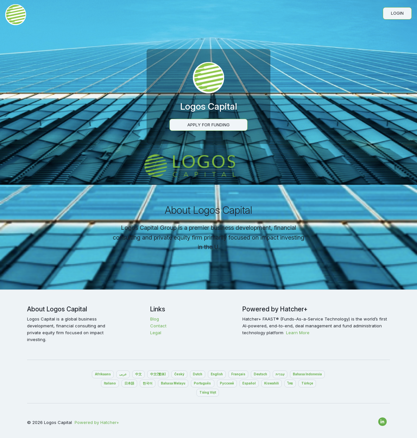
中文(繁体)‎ (158, 374)
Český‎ (179, 374)
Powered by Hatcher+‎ (97, 422)
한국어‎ (147, 383)
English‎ (217, 374)
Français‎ (238, 374)
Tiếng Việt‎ (207, 392)
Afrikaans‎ (103, 374)
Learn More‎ (297, 332)
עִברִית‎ (280, 374)
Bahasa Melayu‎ (173, 383)
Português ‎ (202, 383)
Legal (155, 332)
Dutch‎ (197, 374)
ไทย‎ (290, 383)
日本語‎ (129, 383)
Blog (154, 318)
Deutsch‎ (260, 374)
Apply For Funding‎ (208, 124)
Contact (158, 325)
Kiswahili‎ (271, 383)
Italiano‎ (110, 383)
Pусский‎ (227, 383)
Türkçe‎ (307, 383)
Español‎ (249, 383)
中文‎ (138, 374)
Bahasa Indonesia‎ (307, 374)
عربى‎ (123, 374)
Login (397, 13)
